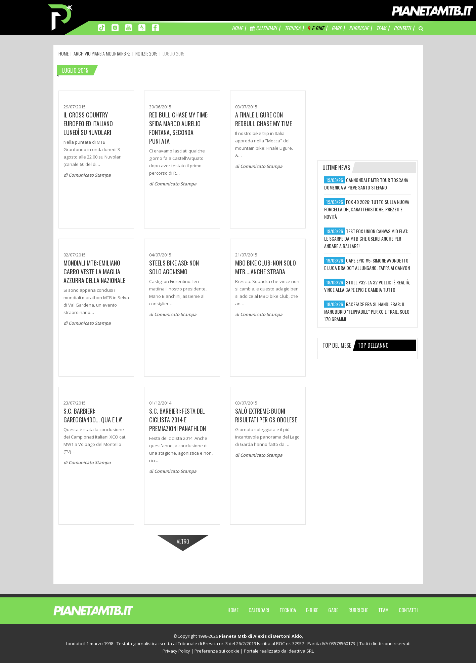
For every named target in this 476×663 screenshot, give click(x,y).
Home (233, 610)
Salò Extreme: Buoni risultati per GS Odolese (266, 415)
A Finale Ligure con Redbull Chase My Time (263, 119)
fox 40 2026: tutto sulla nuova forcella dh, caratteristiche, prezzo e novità (366, 209)
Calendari (259, 610)
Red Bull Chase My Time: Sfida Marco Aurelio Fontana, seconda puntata (178, 127)
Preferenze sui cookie (217, 651)
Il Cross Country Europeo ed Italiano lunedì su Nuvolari (88, 123)
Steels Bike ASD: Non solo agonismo (174, 267)
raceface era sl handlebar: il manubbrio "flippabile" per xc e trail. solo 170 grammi (366, 311)
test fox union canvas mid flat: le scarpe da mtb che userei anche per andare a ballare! (366, 238)
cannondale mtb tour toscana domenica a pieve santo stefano (366, 183)
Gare (333, 610)
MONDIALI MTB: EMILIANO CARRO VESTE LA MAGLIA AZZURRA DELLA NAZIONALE (94, 271)
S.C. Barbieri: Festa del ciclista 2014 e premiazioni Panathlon (177, 420)
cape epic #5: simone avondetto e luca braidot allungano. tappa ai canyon (367, 264)
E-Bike (312, 610)
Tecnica (287, 610)
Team (383, 610)
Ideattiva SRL (301, 651)
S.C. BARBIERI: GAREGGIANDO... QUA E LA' (92, 415)
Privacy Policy (176, 651)
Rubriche (358, 610)
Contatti (408, 610)
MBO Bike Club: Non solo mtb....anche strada (265, 267)
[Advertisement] (367, 106)
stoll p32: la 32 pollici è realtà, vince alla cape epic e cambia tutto (367, 286)
